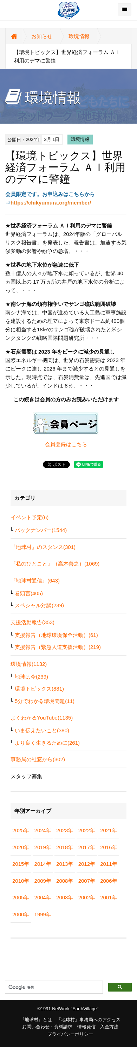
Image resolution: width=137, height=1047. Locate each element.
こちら (79, 444)
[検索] (53, 987)
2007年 (86, 881)
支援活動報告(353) (32, 622)
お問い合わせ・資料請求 (47, 1026)
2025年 (20, 830)
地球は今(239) (31, 677)
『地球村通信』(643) (35, 581)
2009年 (42, 881)
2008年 (64, 881)
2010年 (20, 881)
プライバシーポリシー (70, 1034)
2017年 (86, 847)
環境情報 (79, 36)
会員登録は (58, 444)
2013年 (64, 864)
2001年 (108, 897)
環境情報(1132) (29, 664)
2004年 (42, 897)
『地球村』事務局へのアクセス (88, 1019)
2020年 (20, 847)
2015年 (20, 864)
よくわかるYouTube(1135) (42, 718)
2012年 (86, 864)
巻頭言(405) (29, 593)
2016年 (108, 847)
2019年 (42, 847)
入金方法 (109, 1026)
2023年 (64, 830)
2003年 (64, 897)
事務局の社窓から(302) (38, 759)
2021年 (108, 830)
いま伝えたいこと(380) (42, 730)
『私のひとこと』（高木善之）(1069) (55, 564)
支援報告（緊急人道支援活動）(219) (58, 647)
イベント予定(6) (29, 517)
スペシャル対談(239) (39, 605)
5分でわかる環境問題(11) (44, 701)
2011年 (108, 864)
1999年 (42, 914)
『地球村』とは (36, 1019)
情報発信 (86, 1026)
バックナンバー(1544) (41, 530)
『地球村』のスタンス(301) (43, 547)
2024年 (42, 830)
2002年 (86, 897)
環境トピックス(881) (39, 689)
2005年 (20, 897)
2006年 (108, 881)
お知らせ (41, 36)
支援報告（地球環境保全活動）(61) (56, 635)
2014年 (42, 864)
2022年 (86, 830)
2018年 (64, 847)
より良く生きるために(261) (47, 743)
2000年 (20, 914)
